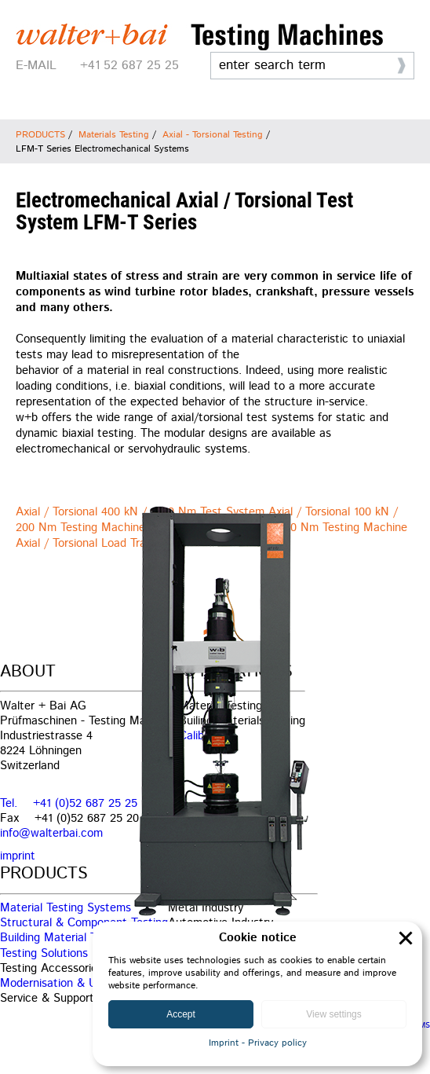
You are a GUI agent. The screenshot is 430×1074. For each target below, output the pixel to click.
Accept (180, 1014)
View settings (333, 1014)
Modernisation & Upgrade (66, 983)
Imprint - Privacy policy (258, 1043)
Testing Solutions (44, 953)
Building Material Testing (63, 937)
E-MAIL (36, 66)
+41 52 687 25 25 (129, 66)
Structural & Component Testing (84, 923)
